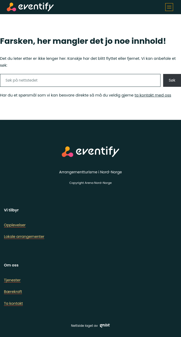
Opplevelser (15, 225)
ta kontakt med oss (153, 95)
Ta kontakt (13, 303)
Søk (172, 80)
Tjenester (12, 280)
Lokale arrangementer (24, 236)
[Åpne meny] (169, 7)
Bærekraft (13, 291)
